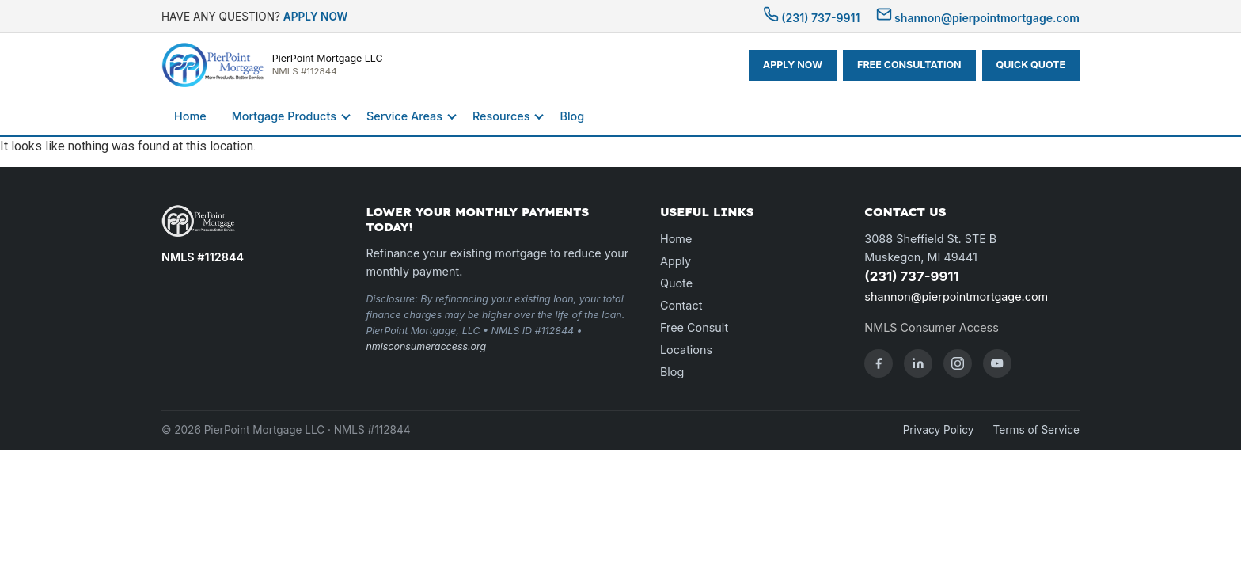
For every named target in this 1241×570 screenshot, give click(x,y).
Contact (681, 305)
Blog (572, 116)
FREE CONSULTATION (909, 64)
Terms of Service (1036, 430)
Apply (675, 261)
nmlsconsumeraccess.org (426, 346)
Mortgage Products (284, 116)
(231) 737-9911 (811, 18)
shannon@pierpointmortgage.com (978, 18)
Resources (500, 116)
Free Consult (694, 327)
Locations (686, 349)
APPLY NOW (315, 16)
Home (190, 116)
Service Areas (404, 116)
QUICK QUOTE (1030, 64)
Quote (676, 283)
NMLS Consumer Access (931, 327)
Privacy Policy (938, 430)
